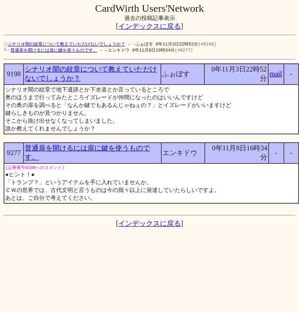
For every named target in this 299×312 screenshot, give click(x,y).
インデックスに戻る (149, 26)
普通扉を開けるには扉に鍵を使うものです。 (53, 51)
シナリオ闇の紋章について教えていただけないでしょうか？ (67, 44)
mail (275, 74)
